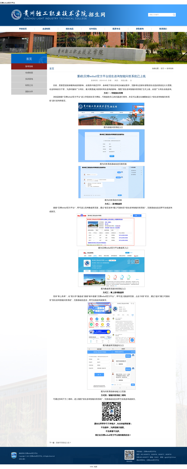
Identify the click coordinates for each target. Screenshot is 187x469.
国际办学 (29, 92)
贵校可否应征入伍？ (63, 443)
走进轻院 (46, 29)
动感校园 (29, 73)
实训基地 (29, 79)
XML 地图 (93, 467)
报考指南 (29, 66)
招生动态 (69, 29)
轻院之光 (29, 85)
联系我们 (163, 29)
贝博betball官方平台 (7, 3)
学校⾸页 (23, 29)
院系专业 (116, 29)
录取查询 (140, 29)
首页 (162, 68)
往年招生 (93, 29)
